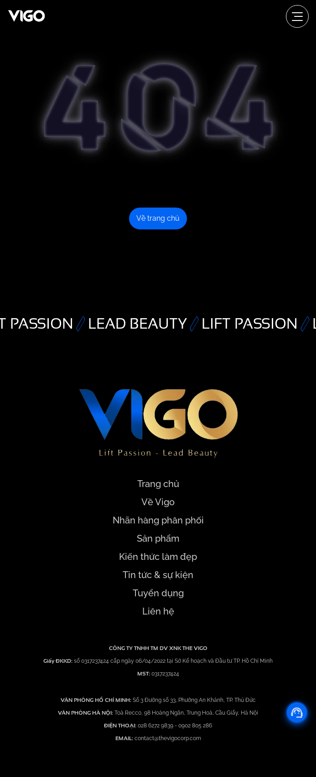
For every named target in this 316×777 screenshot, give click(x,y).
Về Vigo (158, 502)
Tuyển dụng (158, 593)
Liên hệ (158, 611)
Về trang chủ (158, 218)
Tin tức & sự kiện (158, 574)
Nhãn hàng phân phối (158, 520)
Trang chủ (158, 483)
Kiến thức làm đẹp (158, 556)
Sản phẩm (158, 538)
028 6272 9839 (156, 725)
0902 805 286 (195, 725)
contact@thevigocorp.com (167, 738)
